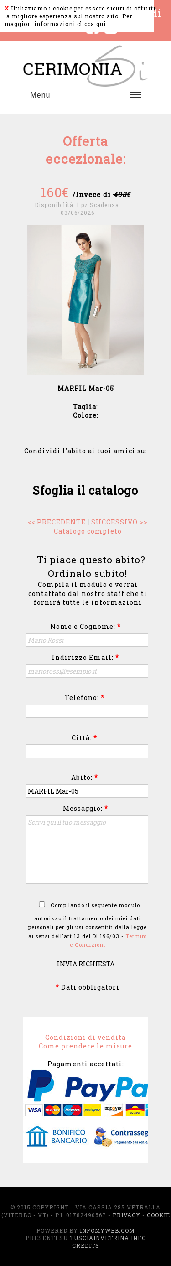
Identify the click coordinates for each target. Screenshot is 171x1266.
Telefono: (84, 697)
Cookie (158, 1215)
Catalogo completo (88, 531)
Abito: (84, 777)
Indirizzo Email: (85, 657)
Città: (84, 737)
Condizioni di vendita (85, 1037)
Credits (85, 1245)
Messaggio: (85, 808)
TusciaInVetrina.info (108, 1237)
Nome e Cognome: (85, 626)
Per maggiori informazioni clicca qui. (68, 19)
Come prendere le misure (85, 1046)
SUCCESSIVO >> (119, 522)
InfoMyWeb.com (107, 1230)
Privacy (126, 1215)
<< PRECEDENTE (57, 522)
